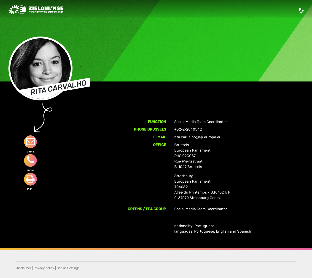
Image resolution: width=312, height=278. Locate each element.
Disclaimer (23, 268)
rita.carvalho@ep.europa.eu (197, 137)
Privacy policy (44, 268)
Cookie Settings (68, 268)
